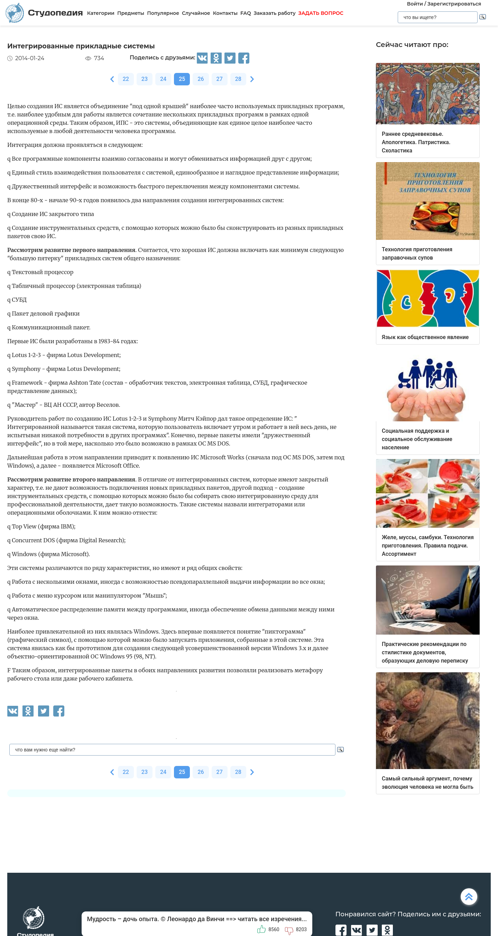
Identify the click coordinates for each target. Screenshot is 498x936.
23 (144, 79)
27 (219, 79)
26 (200, 79)
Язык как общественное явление (425, 337)
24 (163, 79)
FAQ (245, 13)
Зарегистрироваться (454, 4)
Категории (100, 13)
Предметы (130, 13)
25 (182, 79)
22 (126, 79)
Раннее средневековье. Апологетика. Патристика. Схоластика (416, 142)
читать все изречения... (272, 919)
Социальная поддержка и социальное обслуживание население (417, 439)
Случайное (196, 13)
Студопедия (44, 12)
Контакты (225, 13)
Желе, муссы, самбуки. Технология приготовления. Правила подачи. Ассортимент (428, 545)
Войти (415, 4)
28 (238, 79)
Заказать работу (275, 13)
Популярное (163, 13)
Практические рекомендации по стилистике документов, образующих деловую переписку (425, 652)
